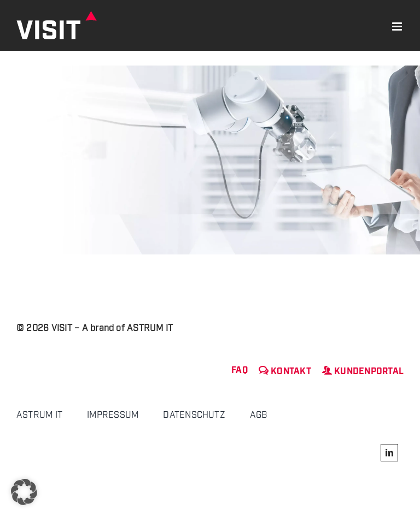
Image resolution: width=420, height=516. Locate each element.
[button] (24, 492)
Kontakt (285, 371)
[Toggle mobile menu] (398, 26)
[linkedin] (389, 452)
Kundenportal (363, 371)
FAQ (239, 370)
